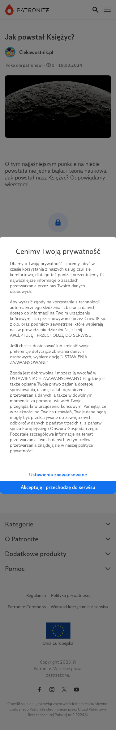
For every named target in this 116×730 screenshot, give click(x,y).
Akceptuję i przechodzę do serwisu (58, 487)
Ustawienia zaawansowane (58, 474)
